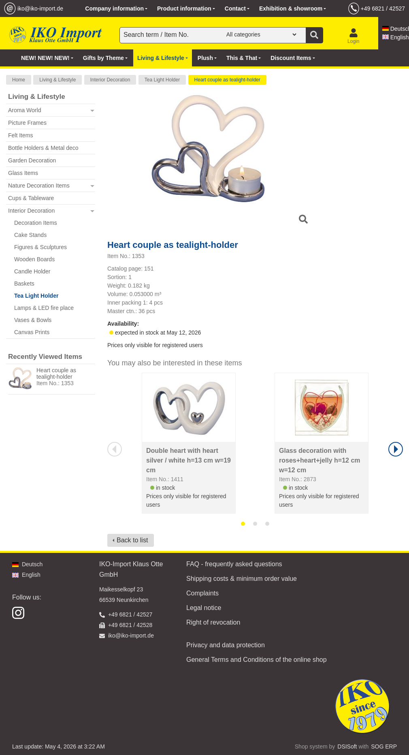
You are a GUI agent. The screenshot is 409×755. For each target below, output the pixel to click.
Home (18, 80)
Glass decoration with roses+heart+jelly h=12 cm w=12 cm (319, 460)
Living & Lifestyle (57, 80)
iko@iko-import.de (40, 8)
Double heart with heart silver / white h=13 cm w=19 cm (188, 460)
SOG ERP (384, 746)
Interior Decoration (110, 80)
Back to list (132, 540)
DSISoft (347, 746)
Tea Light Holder (162, 80)
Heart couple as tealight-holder (227, 80)
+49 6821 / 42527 (383, 8)
